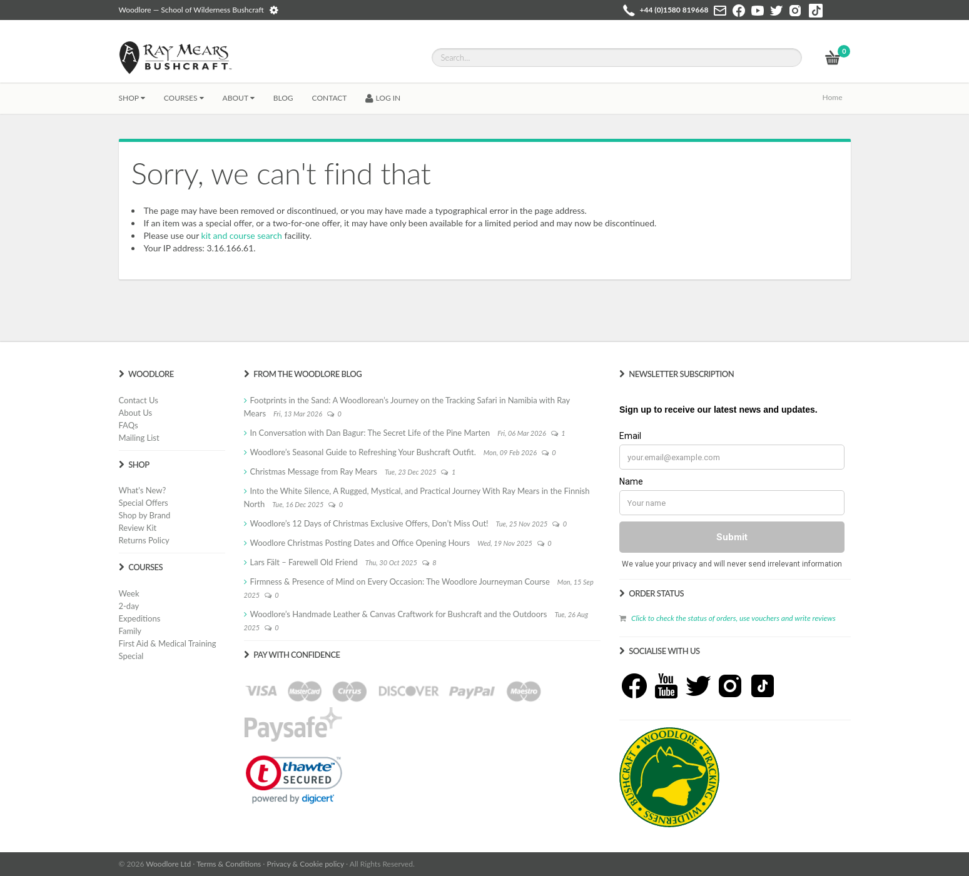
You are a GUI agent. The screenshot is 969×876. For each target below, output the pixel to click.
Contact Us (138, 400)
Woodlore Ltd (168, 863)
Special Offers (143, 503)
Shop (132, 98)
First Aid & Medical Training (167, 643)
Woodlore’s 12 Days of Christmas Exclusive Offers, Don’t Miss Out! (369, 523)
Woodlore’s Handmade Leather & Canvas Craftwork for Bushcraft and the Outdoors (398, 614)
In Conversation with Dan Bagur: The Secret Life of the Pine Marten (370, 433)
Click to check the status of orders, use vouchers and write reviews (733, 618)
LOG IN (382, 98)
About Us (136, 413)
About (239, 98)
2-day (129, 606)
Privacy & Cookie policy (305, 863)
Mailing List (139, 438)
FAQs (128, 425)
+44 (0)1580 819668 (674, 9)
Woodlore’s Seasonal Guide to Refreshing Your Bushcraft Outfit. (363, 452)
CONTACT (329, 98)
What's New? (142, 490)
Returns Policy (144, 540)
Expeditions (140, 618)
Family (130, 631)
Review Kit (138, 528)
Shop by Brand (145, 515)
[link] (294, 780)
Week (129, 593)
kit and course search (241, 235)
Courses (184, 98)
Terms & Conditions (228, 863)
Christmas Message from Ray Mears (313, 471)
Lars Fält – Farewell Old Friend (304, 562)
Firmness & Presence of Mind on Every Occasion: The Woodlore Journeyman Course (400, 581)
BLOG (283, 98)
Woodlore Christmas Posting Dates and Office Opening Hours (360, 543)
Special (131, 656)
